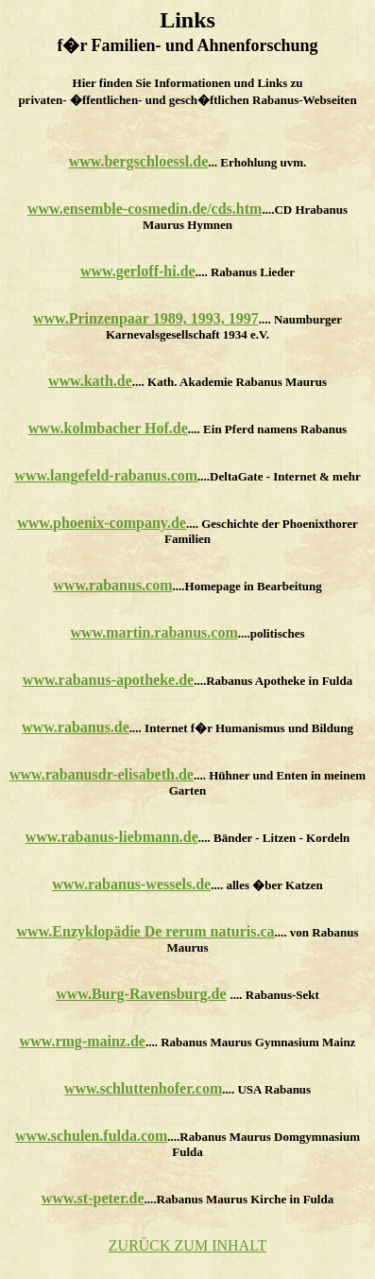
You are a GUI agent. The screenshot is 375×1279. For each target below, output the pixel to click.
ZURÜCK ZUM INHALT (187, 1245)
